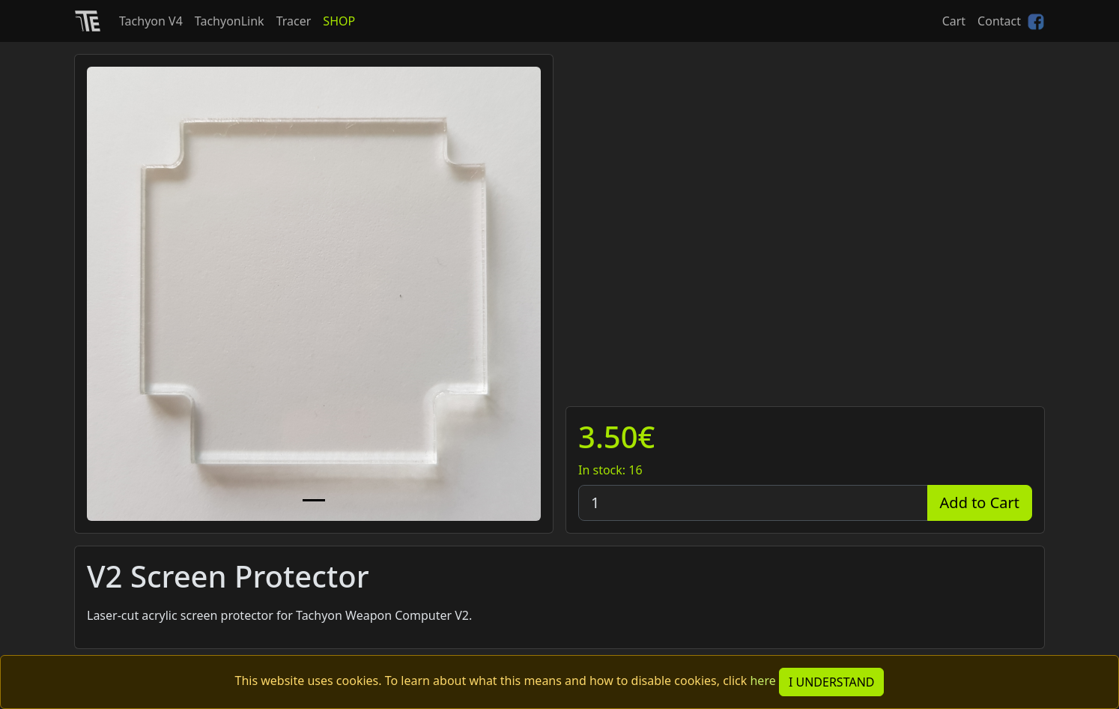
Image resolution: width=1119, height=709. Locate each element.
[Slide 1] (314, 500)
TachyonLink (229, 21)
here (762, 680)
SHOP (339, 21)
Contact (999, 21)
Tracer (294, 21)
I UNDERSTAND (832, 682)
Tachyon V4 (151, 21)
